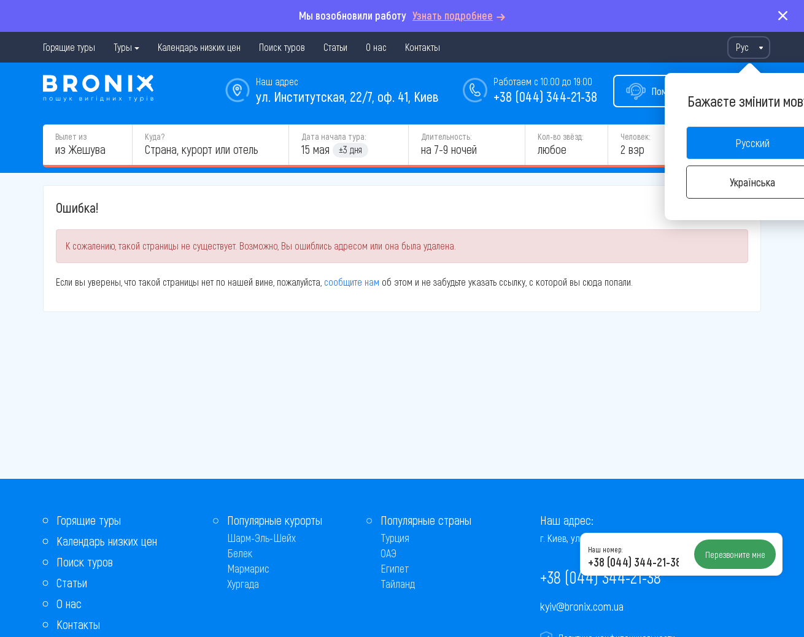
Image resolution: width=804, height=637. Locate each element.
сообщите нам (351, 282)
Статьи (335, 47)
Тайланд (398, 583)
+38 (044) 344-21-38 (545, 96)
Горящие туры (69, 47)
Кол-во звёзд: (560, 136)
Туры (123, 47)
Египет (395, 568)
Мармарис (248, 568)
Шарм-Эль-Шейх (261, 537)
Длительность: (446, 136)
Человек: (635, 136)
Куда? (154, 136)
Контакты (422, 47)
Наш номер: (605, 549)
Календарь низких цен (199, 47)
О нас (376, 47)
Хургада (243, 583)
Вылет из (71, 136)
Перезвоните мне (735, 554)
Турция (395, 537)
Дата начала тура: (333, 136)
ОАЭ (388, 553)
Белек (239, 553)
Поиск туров (282, 47)
